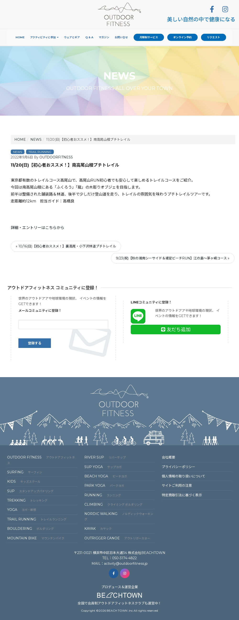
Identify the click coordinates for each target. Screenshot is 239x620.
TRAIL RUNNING (39, 152)
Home (20, 37)
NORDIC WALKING (118, 516)
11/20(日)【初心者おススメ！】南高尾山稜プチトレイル (65, 165)
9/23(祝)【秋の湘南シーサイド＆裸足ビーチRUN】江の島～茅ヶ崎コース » (172, 258)
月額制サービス (149, 37)
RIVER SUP (105, 457)
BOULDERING (30, 528)
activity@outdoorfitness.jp (126, 563)
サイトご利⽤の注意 (177, 485)
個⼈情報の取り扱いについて (183, 476)
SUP (30, 491)
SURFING (24, 472)
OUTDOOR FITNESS (41, 459)
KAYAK (98, 528)
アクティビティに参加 (43, 37)
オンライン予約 (182, 37)
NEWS (36, 139)
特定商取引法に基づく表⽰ (182, 495)
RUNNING (102, 495)
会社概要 (168, 457)
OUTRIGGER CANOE (117, 538)
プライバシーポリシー (178, 467)
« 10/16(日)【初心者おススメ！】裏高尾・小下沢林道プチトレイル (66, 246)
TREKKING (27, 500)
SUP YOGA (103, 467)
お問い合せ (121, 37)
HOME (20, 139)
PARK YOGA (104, 485)
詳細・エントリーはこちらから (37, 227)
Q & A (89, 37)
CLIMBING (113, 504)
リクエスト (213, 37)
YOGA (21, 510)
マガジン (104, 37)
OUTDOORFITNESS (56, 157)
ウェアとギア (72, 37)
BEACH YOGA (105, 476)
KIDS (23, 481)
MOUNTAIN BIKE (35, 538)
